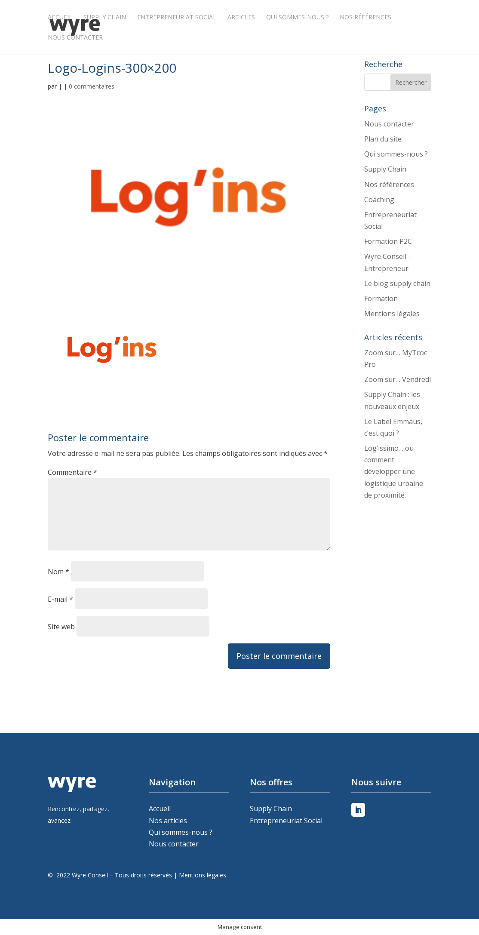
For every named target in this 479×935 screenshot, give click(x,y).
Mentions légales (392, 313)
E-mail (60, 599)
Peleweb (49, 886)
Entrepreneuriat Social (176, 17)
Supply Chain (104, 17)
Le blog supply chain (397, 283)
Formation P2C (388, 241)
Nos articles (168, 820)
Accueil (60, 17)
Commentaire (72, 472)
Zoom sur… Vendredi (397, 379)
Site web (61, 626)
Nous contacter (75, 37)
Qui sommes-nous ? (297, 17)
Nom (58, 571)
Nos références (365, 17)
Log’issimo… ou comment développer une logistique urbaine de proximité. (393, 471)
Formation (381, 298)
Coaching (379, 199)
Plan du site (383, 139)
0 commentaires (91, 86)
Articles (241, 17)
